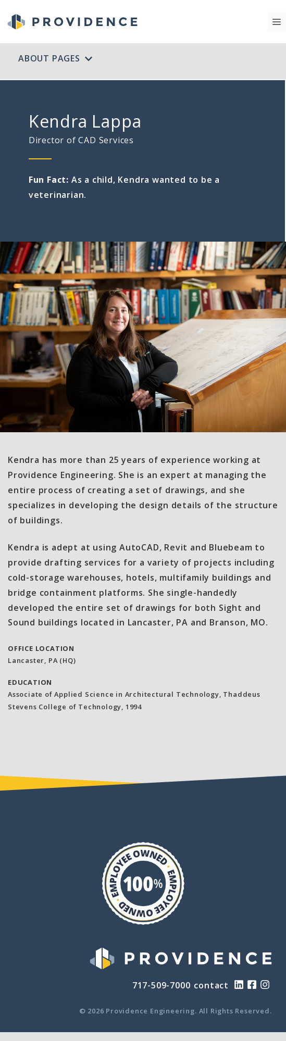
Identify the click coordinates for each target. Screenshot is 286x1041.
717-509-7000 (161, 985)
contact (211, 985)
